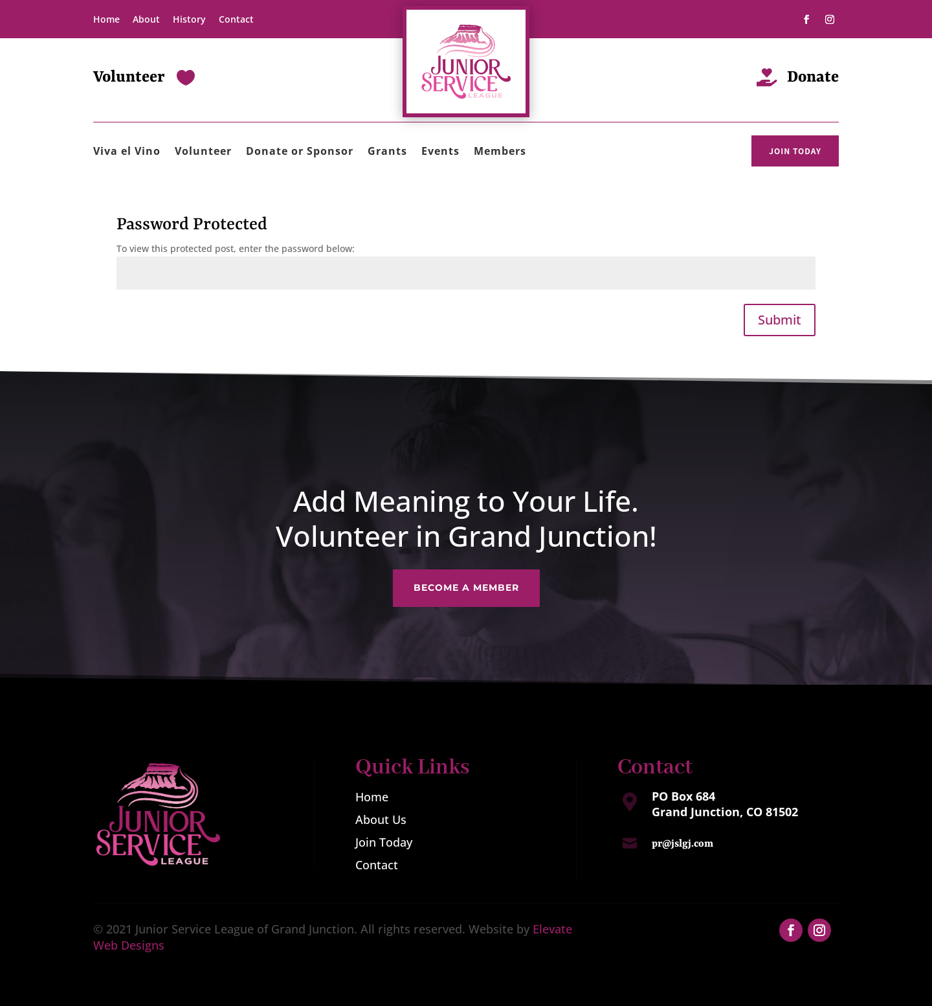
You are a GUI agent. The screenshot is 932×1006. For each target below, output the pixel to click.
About (146, 19)
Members (500, 152)
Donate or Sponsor (299, 152)
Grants (387, 152)
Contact (236, 19)
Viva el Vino (127, 152)
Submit (779, 319)
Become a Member (466, 582)
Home (106, 19)
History (189, 19)
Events (440, 152)
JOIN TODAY (795, 150)
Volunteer (203, 152)
